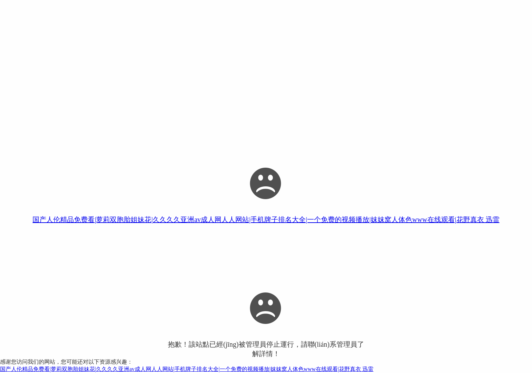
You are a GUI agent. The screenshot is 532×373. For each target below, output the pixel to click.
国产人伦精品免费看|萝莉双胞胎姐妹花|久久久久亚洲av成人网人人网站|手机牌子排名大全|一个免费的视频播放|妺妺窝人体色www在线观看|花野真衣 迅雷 (265, 219)
